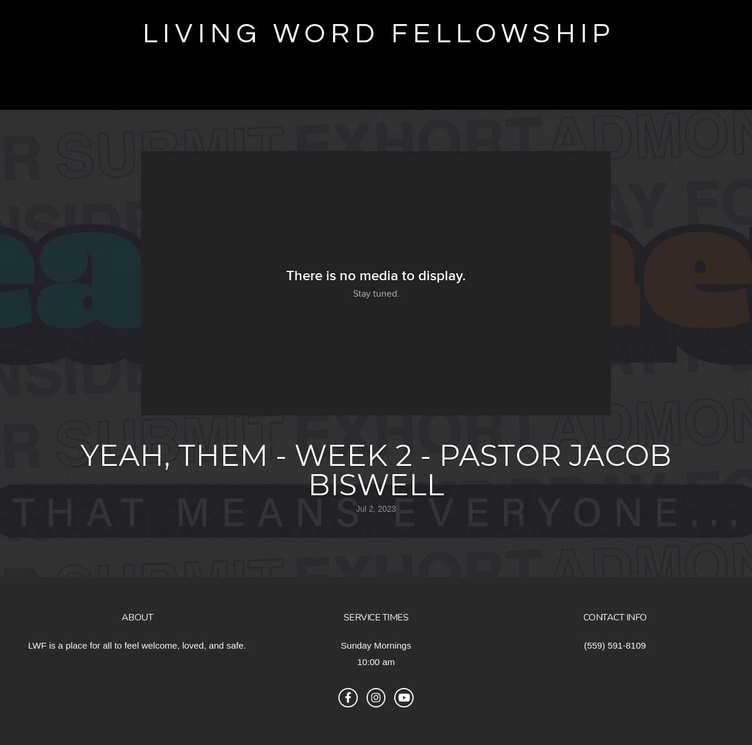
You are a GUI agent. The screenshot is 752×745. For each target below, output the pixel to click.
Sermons (421, 86)
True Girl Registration (237, 86)
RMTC (354, 86)
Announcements (526, 86)
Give (27, 86)
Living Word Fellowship (379, 33)
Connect (637, 86)
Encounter (100, 86)
